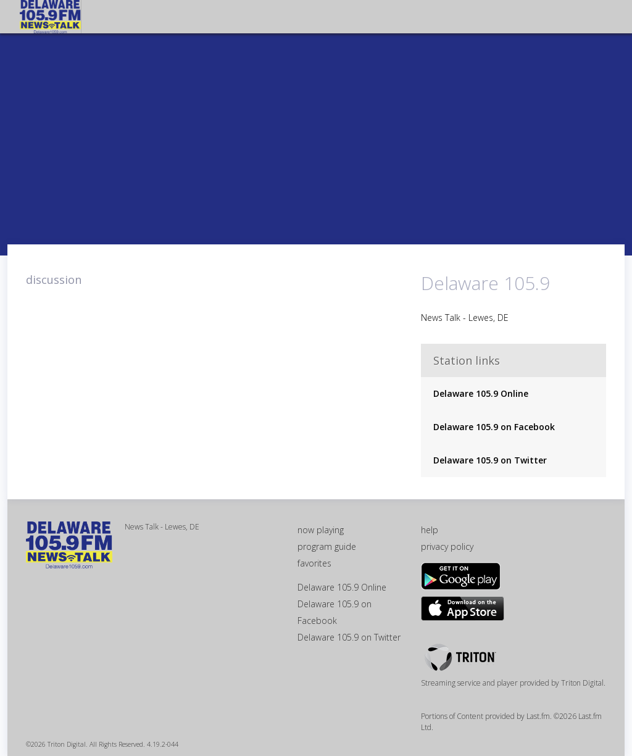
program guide (326, 546)
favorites (314, 563)
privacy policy (447, 546)
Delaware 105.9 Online (480, 393)
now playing (320, 530)
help (429, 530)
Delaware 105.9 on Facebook (494, 427)
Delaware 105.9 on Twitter (490, 460)
